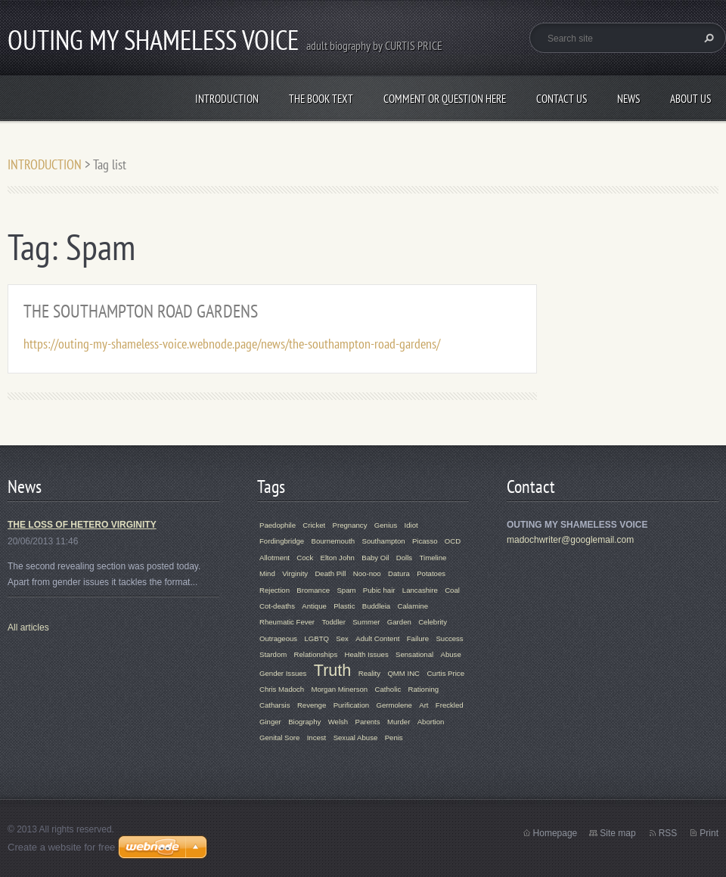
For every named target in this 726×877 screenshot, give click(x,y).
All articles (28, 627)
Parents (367, 721)
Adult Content (377, 638)
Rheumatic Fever (287, 622)
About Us (690, 98)
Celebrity (432, 622)
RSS (668, 833)
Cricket (313, 525)
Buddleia (376, 606)
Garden (399, 622)
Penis (394, 737)
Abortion (431, 721)
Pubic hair (379, 590)
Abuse (451, 654)
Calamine (412, 606)
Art (423, 705)
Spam (346, 590)
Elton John (338, 557)
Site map (617, 833)
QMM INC (403, 673)
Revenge (311, 705)
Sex (342, 638)
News (628, 98)
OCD (453, 541)
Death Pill (330, 573)
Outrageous (278, 638)
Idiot (411, 525)
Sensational (414, 654)
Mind (267, 573)
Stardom (273, 654)
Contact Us (561, 98)
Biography (304, 721)
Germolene (393, 705)
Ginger (270, 721)
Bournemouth (333, 541)
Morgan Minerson (340, 689)
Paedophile (277, 525)
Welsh (338, 721)
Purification (351, 705)
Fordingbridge (281, 541)
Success (449, 638)
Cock (304, 557)
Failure (418, 638)
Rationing (423, 689)
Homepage (555, 833)
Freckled (450, 705)
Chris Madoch (281, 689)
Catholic (388, 689)
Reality (369, 673)
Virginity (295, 573)
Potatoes (431, 573)
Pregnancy (350, 525)
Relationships (316, 654)
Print (709, 833)
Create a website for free (61, 847)
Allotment (274, 557)
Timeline (433, 557)
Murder (398, 721)
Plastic (344, 606)
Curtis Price (445, 673)
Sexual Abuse (356, 737)
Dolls (404, 557)
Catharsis (274, 705)
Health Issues (367, 654)
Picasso (425, 541)
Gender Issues (282, 673)
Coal (452, 590)
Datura (399, 573)
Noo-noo (367, 573)
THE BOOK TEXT (321, 98)
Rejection (274, 590)
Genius (385, 525)
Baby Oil (375, 557)
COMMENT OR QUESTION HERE (444, 98)
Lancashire (420, 590)
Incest (317, 737)
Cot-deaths (277, 606)
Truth (333, 670)
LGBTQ (316, 638)
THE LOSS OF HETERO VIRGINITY (82, 524)
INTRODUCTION (227, 98)
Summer (366, 622)
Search (707, 37)
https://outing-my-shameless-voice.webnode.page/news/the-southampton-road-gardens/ (231, 343)
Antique (314, 606)
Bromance (313, 590)
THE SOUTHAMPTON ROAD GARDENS (140, 311)
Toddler (333, 622)
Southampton (383, 541)
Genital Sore (279, 737)
